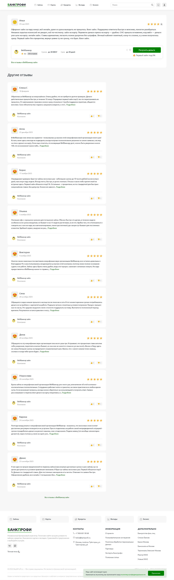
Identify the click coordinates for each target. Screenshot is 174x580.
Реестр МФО (143, 555)
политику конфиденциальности (133, 574)
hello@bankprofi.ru (81, 538)
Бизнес (94, 5)
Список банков (143, 538)
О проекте (109, 533)
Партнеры (109, 549)
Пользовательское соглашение (117, 538)
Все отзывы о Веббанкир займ (25, 62)
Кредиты (66, 5)
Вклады (80, 5)
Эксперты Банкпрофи (113, 553)
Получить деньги (147, 50)
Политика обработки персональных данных (119, 543)
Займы (38, 5)
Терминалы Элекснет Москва (149, 551)
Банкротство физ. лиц (146, 533)
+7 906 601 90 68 (81, 533)
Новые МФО (143, 559)
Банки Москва (143, 542)
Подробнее (70, 105)
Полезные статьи (112, 557)
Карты (52, 5)
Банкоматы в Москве (146, 546)
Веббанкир (26, 50)
